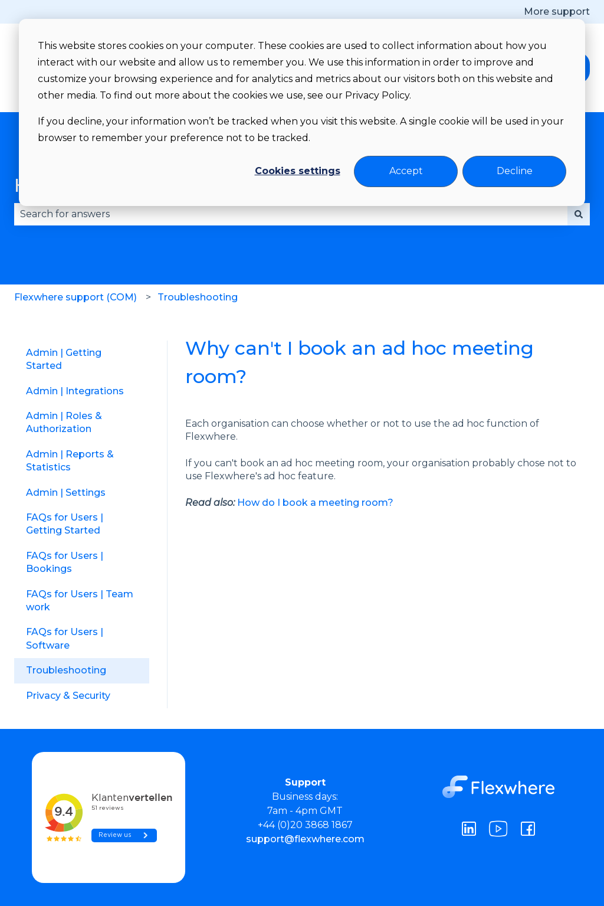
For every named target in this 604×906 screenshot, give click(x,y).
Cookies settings (297, 170)
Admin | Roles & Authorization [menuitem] (64, 422)
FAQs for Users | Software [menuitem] (64, 638)
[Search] (578, 214)
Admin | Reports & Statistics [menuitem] (70, 461)
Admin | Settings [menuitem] (66, 492)
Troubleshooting (197, 297)
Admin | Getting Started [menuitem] (63, 359)
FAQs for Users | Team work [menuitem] (79, 600)
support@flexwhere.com (305, 839)
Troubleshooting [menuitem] (66, 670)
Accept (406, 170)
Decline (515, 170)
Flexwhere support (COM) (75, 297)
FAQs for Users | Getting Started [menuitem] (64, 524)
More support (557, 11)
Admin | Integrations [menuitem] (75, 391)
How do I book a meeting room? (315, 502)
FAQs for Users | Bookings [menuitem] (64, 562)
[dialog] (302, 112)
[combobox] (290, 214)
